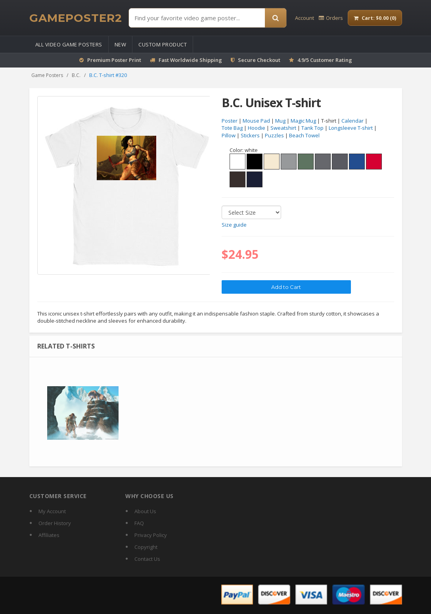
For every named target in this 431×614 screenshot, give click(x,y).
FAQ (139, 523)
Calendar (352, 120)
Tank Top (312, 128)
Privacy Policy (150, 535)
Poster (230, 120)
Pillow (229, 135)
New (120, 44)
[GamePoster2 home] (75, 18)
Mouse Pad (256, 120)
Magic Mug (303, 120)
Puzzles (274, 135)
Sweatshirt (283, 128)
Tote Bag (232, 128)
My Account (52, 511)
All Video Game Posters (68, 44)
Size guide (234, 224)
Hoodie (256, 128)
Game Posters (47, 75)
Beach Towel (304, 135)
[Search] (275, 17)
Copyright (145, 546)
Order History (54, 523)
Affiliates (48, 535)
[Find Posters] (197, 17)
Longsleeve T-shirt (351, 128)
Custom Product (162, 44)
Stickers (250, 135)
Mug (280, 120)
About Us (145, 511)
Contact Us (147, 558)
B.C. (76, 75)
